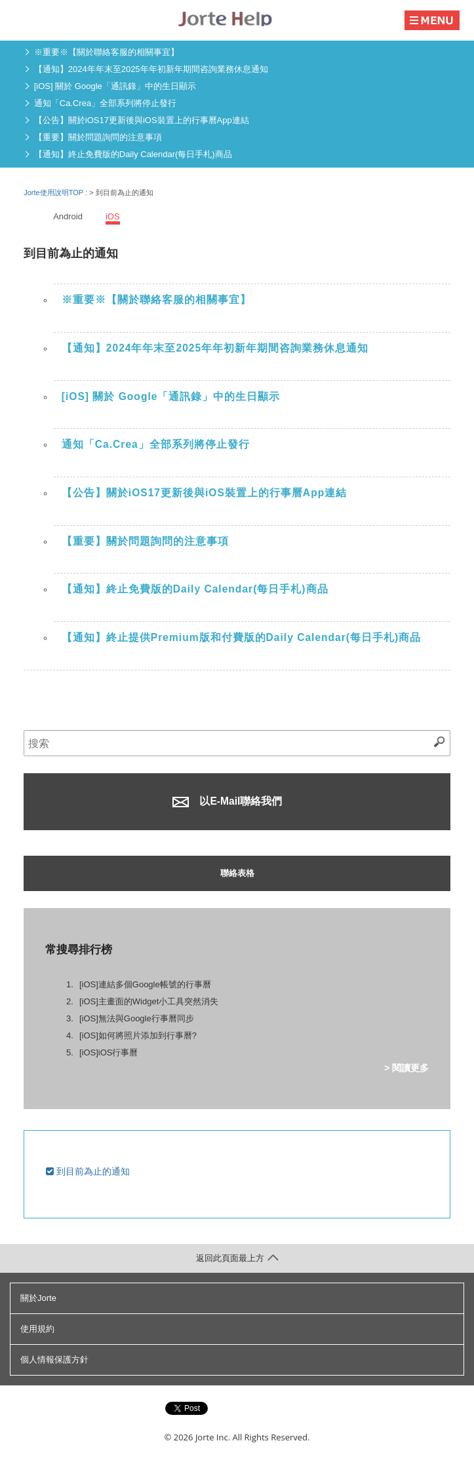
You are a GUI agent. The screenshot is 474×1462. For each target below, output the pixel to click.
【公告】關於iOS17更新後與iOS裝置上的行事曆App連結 (141, 120)
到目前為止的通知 (88, 1171)
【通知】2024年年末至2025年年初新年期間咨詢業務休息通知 (151, 69)
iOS (113, 216)
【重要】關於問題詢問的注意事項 (98, 137)
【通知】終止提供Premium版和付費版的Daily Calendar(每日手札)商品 (241, 637)
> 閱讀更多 (406, 1068)
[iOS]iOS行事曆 (108, 1052)
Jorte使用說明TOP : (56, 192)
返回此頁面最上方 (237, 1258)
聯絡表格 (237, 873)
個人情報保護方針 (54, 1359)
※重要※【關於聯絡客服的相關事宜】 (106, 52)
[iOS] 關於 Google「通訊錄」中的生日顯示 (115, 86)
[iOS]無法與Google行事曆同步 (136, 1018)
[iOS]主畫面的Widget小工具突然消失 (148, 1001)
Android (68, 216)
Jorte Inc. (212, 1437)
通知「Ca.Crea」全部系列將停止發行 (105, 103)
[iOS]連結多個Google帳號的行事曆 (145, 984)
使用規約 (37, 1329)
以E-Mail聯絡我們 (227, 801)
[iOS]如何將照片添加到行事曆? (138, 1035)
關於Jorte (38, 1298)
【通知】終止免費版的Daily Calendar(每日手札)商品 (133, 154)
